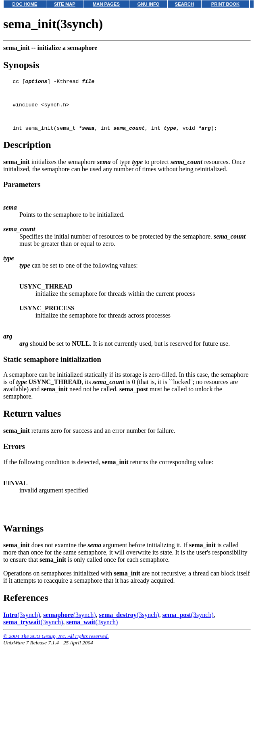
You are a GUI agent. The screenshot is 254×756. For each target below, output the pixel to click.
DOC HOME (24, 4)
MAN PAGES (106, 4)
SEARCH (184, 4)
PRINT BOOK (225, 4)
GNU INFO (148, 4)
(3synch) (21, 623)
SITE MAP (64, 4)
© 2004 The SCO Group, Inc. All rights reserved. (56, 645)
